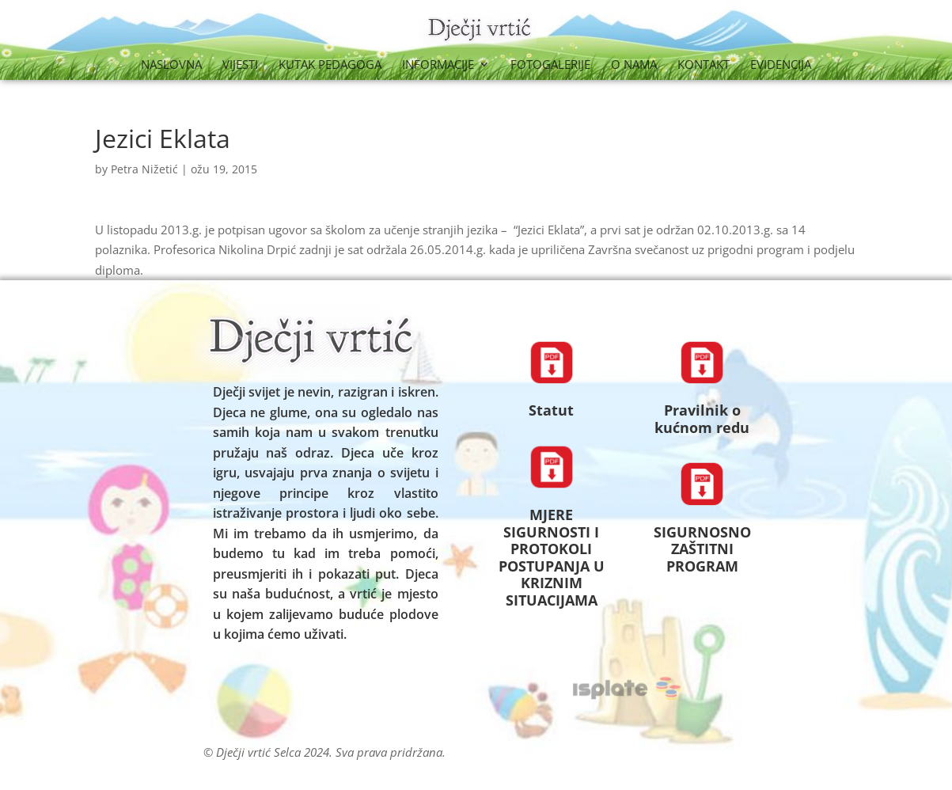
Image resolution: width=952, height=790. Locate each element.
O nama (634, 65)
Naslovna (171, 65)
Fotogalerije (550, 65)
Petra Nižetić (144, 169)
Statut (551, 410)
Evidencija (780, 65)
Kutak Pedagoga (330, 65)
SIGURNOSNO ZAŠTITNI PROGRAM (702, 548)
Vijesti (240, 65)
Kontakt (703, 65)
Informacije (438, 65)
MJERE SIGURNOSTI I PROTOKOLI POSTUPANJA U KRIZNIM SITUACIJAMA (552, 557)
